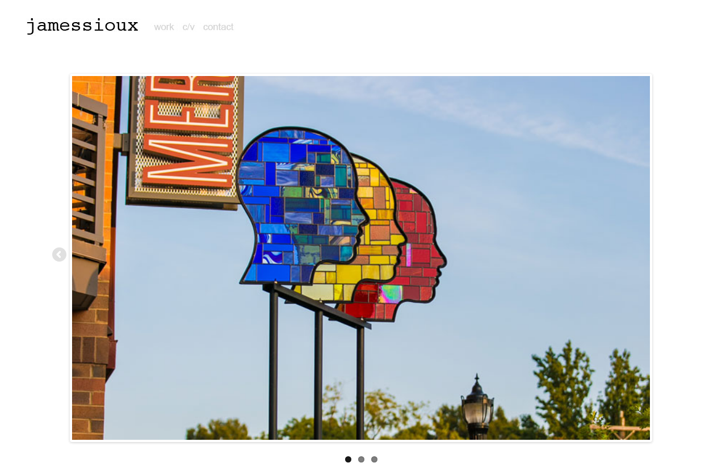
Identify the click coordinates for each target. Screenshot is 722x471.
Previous (60, 255)
